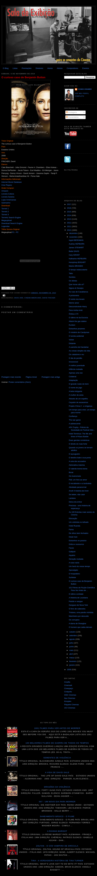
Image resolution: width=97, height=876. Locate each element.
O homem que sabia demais (80, 627)
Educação (73, 518)
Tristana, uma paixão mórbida (81, 612)
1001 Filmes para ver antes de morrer (57, 728)
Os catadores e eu (76, 354)
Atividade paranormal (77, 487)
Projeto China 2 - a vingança (80, 406)
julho (71, 643)
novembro (73, 237)
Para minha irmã (75, 310)
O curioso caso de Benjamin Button (23, 77)
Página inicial (31, 377)
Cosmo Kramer (85, 89)
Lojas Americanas (8, 200)
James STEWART (76, 247)
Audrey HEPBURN (76, 244)
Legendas (5, 226)
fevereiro (73, 661)
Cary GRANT (74, 255)
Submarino (5, 203)
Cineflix (67, 682)
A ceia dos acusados (77, 461)
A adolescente (74, 424)
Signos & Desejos (76, 288)
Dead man (73, 537)
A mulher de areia (76, 395)
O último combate (76, 594)
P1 (13, 232)
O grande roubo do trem (79, 384)
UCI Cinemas (69, 708)
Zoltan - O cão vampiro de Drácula (57, 846)
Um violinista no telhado (78, 522)
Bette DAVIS (74, 251)
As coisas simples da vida (79, 351)
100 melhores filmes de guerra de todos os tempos (57, 743)
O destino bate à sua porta (80, 458)
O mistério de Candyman (79, 332)
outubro (72, 632)
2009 (69, 669)
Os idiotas (73, 281)
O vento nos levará (76, 299)
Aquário (72, 555)
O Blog (6, 68)
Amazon (4, 191)
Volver (71, 340)
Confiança (73, 416)
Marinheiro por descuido (79, 616)
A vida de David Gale (57, 772)
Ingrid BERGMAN (76, 240)
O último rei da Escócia (78, 318)
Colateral (72, 376)
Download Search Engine (11, 223)
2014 (69, 215)
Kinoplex (67, 701)
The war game (75, 420)
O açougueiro (74, 454)
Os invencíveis (75, 476)
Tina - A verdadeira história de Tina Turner (57, 861)
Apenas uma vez (76, 373)
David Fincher (48, 298)
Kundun (72, 325)
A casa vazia (74, 563)
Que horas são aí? (76, 284)
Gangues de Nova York (78, 605)
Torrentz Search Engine (11, 217)
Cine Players (6, 185)
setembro (73, 635)
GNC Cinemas (70, 695)
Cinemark (68, 685)
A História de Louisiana (78, 598)
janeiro (72, 665)
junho (71, 647)
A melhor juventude (77, 365)
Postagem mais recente (11, 377)
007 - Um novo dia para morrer (57, 802)
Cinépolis (68, 692)
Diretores (39, 68)
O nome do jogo (75, 388)
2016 (69, 208)
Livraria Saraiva (7, 197)
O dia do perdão (75, 358)
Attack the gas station (77, 321)
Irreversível (73, 362)
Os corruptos (74, 620)
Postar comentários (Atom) (20, 382)
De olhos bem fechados (78, 533)
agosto (72, 639)
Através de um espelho (78, 399)
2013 (69, 219)
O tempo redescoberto (78, 270)
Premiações (27, 68)
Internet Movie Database (11, 182)
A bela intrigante (75, 391)
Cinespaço (68, 688)
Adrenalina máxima (77, 465)
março (72, 658)
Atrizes (60, 68)
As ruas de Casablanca (78, 292)
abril (71, 654)
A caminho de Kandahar (79, 347)
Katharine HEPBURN (77, 259)
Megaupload (6, 220)
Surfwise (72, 577)
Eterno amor (74, 303)
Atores (50, 68)
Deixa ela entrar (75, 502)
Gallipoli (72, 552)
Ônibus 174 (73, 314)
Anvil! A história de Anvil (78, 491)
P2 (17, 232)
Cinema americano (32, 298)
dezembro (73, 233)
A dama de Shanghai (77, 623)
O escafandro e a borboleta (80, 483)
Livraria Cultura (7, 194)
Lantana (72, 498)
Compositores (72, 68)
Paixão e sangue (76, 601)
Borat (71, 472)
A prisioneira (74, 295)
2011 (69, 226)
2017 (69, 204)
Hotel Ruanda (74, 526)
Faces (71, 548)
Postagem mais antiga (51, 377)
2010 (69, 230)
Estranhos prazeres (77, 329)
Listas (15, 68)
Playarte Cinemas (71, 704)
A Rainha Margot (57, 831)
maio (71, 650)
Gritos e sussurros (76, 544)
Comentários (72, 117)
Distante (72, 343)
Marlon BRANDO (76, 266)
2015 (69, 212)
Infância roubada (76, 369)
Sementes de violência (57, 758)
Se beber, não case (77, 494)
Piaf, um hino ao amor (78, 480)
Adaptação (73, 380)
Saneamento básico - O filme (57, 816)
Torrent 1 (5, 209)
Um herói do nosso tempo (79, 566)
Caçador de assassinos (78, 402)
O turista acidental (76, 336)
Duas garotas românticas (79, 440)
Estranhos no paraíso (77, 540)
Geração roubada (76, 559)
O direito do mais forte (78, 444)
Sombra (72, 277)
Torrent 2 (5, 211)
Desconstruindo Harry (78, 306)
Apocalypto (73, 570)
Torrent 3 (5, 214)
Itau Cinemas (69, 698)
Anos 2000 (18, 298)
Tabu (71, 273)
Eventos (85, 68)
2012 (69, 223)
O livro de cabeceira (77, 609)
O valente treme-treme (78, 469)
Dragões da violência (57, 787)
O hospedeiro (74, 574)
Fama (71, 529)
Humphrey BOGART (77, 262)
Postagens (71, 112)
